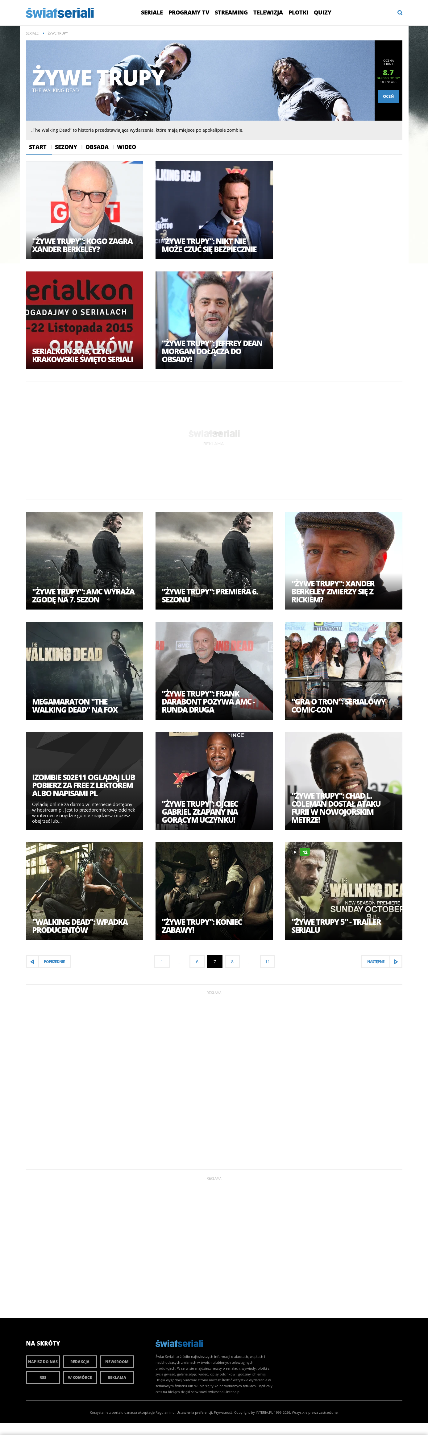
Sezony (66, 147)
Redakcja (79, 1361)
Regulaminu (165, 1412)
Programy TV (188, 12)
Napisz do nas (43, 1361)
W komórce (80, 1377)
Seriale (152, 12)
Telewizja (268, 12)
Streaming (231, 12)
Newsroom (117, 1361)
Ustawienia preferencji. (195, 1412)
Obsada (97, 147)
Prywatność (223, 1412)
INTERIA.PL (264, 1412)
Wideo (126, 147)
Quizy (322, 12)
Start (38, 147)
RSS (42, 1377)
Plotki (298, 12)
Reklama (117, 1377)
